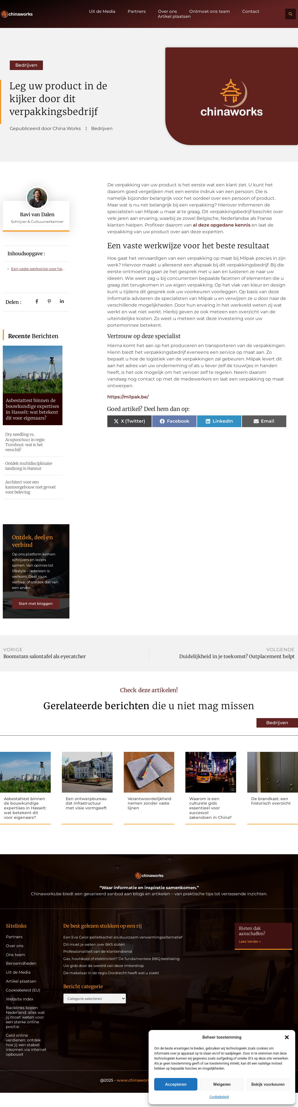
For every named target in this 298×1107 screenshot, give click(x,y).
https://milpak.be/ (128, 397)
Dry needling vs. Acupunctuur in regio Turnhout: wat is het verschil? (25, 442)
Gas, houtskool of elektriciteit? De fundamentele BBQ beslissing (121, 972)
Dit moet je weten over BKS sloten (94, 958)
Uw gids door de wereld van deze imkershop (103, 980)
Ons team (15, 968)
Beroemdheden (21, 977)
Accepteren (175, 1084)
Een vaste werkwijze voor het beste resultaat (38, 268)
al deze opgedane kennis (221, 225)
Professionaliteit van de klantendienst (97, 965)
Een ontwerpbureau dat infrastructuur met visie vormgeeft (86, 817)
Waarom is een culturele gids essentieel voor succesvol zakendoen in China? (210, 821)
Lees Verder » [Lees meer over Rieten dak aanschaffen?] (250, 955)
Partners (137, 11)
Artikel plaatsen (174, 16)
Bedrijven (26, 65)
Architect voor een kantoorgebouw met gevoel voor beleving (30, 487)
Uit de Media (102, 11)
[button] (287, 1037)
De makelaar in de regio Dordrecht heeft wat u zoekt (111, 987)
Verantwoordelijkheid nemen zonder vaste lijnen (149, 817)
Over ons (167, 11)
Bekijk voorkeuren (268, 1084)
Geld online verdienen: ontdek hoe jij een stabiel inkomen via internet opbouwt (26, 1059)
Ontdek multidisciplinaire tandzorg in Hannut (28, 466)
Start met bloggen (36, 614)
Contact (250, 11)
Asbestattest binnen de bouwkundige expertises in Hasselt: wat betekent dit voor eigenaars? (32, 409)
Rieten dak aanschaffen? (252, 945)
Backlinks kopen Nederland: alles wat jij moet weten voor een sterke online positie (25, 1031)
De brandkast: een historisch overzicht (271, 814)
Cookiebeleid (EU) (23, 1004)
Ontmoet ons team (209, 11)
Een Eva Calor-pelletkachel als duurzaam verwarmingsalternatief (122, 951)
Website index (19, 1013)
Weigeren (222, 1084)
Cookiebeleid (219, 1097)
